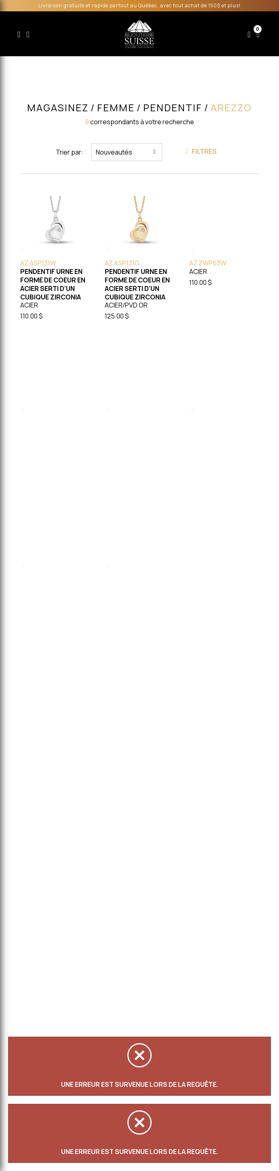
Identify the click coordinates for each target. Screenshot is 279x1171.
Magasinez (58, 108)
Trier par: (69, 152)
